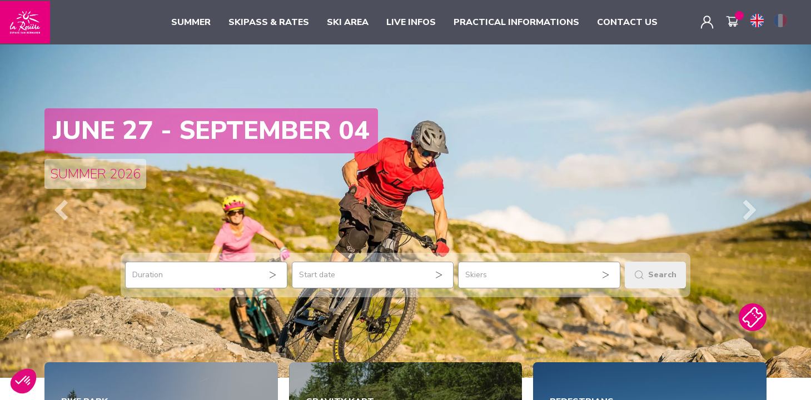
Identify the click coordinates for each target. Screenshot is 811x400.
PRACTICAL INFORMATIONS (516, 22)
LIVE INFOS (411, 22)
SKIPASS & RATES (268, 22)
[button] (61, 211)
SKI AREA (348, 22)
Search (655, 274)
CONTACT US (627, 22)
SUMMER (191, 22)
